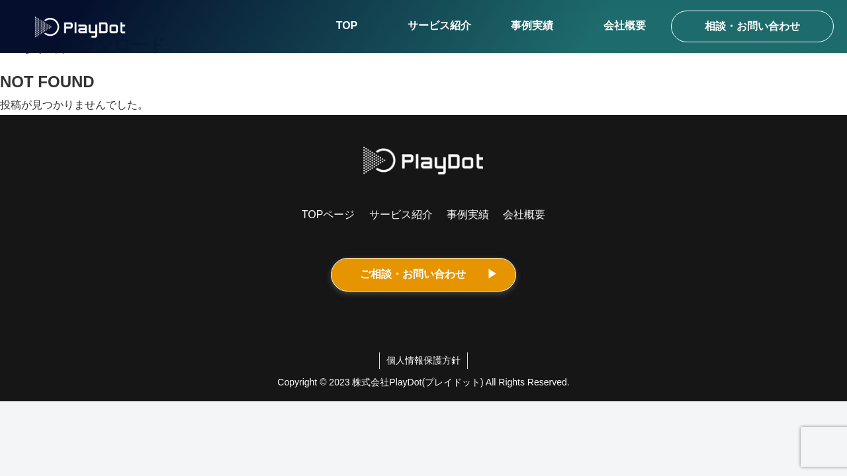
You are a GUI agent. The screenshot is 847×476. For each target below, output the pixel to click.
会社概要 (524, 214)
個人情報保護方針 (423, 360)
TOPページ (328, 214)
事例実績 (468, 214)
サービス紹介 (401, 214)
